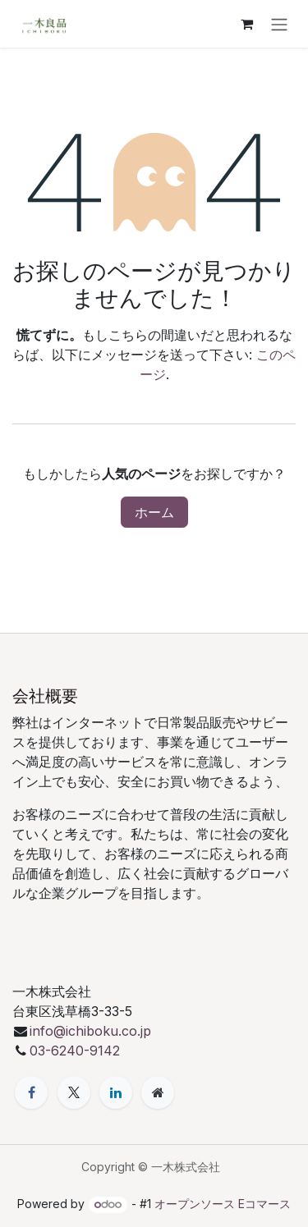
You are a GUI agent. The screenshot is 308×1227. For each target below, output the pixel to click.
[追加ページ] (157, 1092)
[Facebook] (31, 1092)
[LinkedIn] (115, 1092)
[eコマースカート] (246, 23)
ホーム (154, 512)
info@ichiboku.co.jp (90, 1031)
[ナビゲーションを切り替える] (279, 24)
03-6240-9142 (77, 1050)
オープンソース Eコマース (222, 1204)
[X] (73, 1092)
